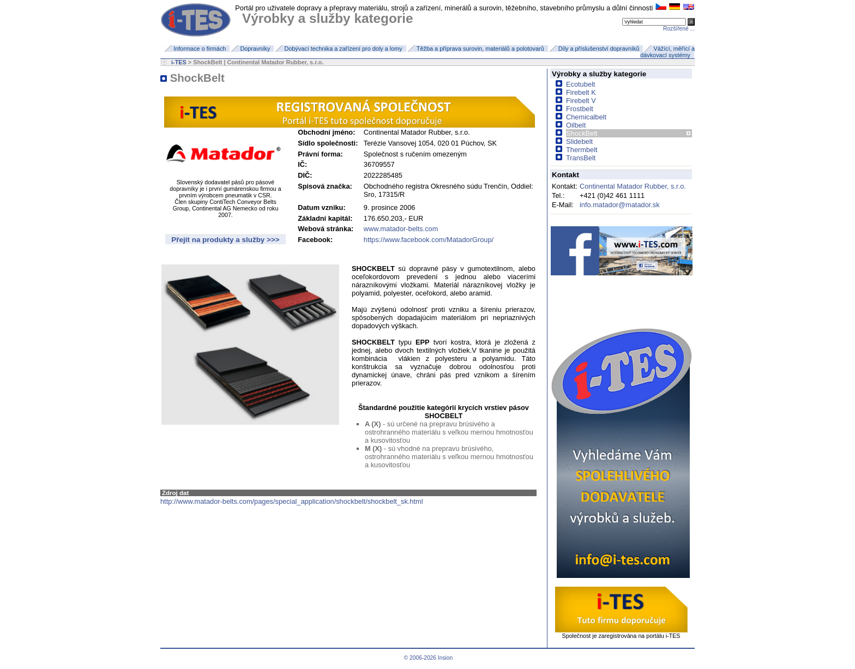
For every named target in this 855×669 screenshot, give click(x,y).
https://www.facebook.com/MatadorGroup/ (428, 240)
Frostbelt (579, 109)
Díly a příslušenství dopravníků (599, 48)
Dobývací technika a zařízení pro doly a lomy (343, 48)
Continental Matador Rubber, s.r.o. (633, 186)
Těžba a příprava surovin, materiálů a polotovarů (480, 48)
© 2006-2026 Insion (427, 658)
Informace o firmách (199, 48)
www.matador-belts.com (401, 229)
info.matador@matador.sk (620, 205)
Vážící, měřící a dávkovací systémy (667, 51)
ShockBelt (582, 133)
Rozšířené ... (679, 29)
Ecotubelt (580, 84)
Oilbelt (576, 125)
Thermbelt (582, 150)
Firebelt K (581, 92)
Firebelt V (581, 101)
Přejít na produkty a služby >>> (225, 240)
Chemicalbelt (586, 117)
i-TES (178, 62)
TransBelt (580, 158)
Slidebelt (579, 141)
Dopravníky (255, 48)
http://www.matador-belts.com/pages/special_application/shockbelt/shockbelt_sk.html (291, 501)
